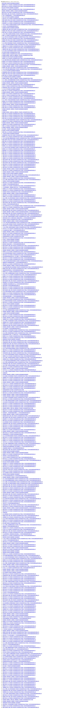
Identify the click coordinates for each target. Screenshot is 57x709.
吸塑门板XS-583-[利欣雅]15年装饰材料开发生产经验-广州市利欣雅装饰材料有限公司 (18, 118)
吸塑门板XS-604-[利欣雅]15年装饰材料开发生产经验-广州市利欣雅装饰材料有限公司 (18, 113)
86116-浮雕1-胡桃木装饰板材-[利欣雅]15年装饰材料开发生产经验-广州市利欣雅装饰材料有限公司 (21, 642)
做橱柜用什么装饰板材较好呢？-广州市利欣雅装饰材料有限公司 (15, 262)
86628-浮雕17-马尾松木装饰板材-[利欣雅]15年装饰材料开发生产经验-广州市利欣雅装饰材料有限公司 (22, 566)
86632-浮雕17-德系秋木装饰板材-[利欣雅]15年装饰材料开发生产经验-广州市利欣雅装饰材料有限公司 (22, 365)
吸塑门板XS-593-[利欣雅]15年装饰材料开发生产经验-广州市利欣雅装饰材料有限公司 (19, 379)
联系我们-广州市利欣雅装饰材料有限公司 (11, 204)
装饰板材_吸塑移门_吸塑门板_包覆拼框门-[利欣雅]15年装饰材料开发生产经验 (17, 55)
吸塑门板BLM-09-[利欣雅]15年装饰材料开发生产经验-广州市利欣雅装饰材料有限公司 (19, 385)
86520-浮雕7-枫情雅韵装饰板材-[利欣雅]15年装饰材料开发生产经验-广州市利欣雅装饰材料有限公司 (22, 309)
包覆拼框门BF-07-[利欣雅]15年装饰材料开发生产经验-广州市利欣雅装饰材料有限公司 (19, 322)
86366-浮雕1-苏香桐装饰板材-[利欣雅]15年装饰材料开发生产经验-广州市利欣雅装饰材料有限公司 (21, 332)
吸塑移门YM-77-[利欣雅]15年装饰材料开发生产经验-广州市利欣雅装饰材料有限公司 (19, 271)
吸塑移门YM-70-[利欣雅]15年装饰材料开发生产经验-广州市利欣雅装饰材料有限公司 (19, 306)
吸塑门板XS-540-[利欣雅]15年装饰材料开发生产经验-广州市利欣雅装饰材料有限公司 (19, 156)
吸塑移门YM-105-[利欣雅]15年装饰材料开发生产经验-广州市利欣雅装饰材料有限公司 (19, 639)
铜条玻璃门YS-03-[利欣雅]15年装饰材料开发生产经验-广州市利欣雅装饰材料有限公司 (19, 23)
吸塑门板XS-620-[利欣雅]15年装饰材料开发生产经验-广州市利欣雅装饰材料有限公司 (19, 409)
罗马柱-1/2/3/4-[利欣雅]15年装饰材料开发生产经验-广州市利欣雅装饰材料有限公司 (19, 567)
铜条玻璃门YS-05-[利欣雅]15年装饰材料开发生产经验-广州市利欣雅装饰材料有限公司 (19, 587)
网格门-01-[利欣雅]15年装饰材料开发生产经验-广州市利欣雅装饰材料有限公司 (17, 35)
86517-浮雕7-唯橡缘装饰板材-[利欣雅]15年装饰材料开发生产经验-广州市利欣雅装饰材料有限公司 (21, 647)
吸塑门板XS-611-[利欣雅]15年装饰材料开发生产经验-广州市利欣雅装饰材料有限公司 (19, 242)
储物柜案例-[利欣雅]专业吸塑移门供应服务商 (11, 339)
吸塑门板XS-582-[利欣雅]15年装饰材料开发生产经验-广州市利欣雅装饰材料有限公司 (19, 695)
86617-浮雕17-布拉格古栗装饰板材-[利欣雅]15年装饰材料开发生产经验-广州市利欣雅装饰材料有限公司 (22, 99)
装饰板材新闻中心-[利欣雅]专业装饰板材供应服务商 (13, 434)
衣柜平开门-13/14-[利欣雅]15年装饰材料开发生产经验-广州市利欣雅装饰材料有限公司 (19, 441)
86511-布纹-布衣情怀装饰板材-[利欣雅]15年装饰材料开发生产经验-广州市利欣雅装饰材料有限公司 (22, 354)
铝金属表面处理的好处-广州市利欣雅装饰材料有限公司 (13, 270)
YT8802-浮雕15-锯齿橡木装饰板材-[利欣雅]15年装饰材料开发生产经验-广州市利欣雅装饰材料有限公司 (22, 33)
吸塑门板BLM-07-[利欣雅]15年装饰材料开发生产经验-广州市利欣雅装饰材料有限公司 (19, 636)
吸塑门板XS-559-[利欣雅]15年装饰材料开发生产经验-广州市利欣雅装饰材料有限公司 (19, 607)
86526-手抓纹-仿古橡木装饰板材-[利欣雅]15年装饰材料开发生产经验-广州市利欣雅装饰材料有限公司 (22, 586)
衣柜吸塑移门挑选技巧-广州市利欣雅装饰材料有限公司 (13, 448)
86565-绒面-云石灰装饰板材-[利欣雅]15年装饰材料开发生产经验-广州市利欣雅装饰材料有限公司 (21, 375)
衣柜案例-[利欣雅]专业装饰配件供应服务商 (10, 27)
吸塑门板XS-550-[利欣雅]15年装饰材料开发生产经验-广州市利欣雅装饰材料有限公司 (19, 380)
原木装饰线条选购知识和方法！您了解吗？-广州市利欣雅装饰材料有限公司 (17, 256)
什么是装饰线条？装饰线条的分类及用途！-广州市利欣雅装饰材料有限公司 (17, 533)
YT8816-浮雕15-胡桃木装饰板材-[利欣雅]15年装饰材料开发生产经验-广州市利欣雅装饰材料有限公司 (22, 227)
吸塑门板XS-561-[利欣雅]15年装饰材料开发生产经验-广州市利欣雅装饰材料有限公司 (19, 521)
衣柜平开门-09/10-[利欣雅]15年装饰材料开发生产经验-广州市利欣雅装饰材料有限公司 (19, 18)
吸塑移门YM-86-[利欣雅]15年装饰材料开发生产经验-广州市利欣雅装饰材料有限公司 (19, 196)
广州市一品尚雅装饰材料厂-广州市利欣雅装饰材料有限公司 (13, 15)
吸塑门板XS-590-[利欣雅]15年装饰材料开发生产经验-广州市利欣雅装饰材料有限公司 (19, 658)
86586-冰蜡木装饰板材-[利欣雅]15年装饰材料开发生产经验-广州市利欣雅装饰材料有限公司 (20, 291)
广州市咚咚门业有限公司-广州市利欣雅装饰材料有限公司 (14, 629)
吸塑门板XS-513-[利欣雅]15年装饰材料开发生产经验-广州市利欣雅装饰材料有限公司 (18, 153)
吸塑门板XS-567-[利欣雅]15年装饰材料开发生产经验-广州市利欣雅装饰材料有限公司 (19, 664)
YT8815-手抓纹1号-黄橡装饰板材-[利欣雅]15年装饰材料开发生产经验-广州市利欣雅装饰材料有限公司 (22, 214)
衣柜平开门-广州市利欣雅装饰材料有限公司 (11, 308)
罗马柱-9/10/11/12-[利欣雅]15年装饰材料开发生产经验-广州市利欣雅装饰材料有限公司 (19, 383)
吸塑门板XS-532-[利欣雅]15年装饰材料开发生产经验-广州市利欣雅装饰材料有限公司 (19, 672)
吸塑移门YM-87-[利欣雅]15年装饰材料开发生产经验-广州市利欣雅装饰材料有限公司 (19, 158)
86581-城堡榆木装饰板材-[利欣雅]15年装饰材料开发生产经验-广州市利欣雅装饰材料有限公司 (21, 656)
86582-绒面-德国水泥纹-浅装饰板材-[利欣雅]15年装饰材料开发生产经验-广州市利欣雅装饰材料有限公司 (23, 267)
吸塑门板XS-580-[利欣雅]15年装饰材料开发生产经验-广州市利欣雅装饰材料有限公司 (19, 610)
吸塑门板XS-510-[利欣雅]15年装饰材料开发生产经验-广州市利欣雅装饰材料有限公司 (19, 596)
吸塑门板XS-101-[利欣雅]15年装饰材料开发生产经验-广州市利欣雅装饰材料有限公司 (19, 426)
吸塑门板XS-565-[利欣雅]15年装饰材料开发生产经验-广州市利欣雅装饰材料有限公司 (19, 549)
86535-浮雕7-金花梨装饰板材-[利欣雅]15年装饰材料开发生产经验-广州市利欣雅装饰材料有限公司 (21, 362)
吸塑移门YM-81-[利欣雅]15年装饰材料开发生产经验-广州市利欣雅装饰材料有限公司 (18, 145)
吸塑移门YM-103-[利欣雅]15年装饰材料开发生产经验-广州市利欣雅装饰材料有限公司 (19, 294)
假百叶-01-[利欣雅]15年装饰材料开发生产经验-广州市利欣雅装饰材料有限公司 (17, 95)
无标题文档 (4, 110)
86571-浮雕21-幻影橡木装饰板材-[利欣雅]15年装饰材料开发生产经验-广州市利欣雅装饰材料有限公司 (22, 371)
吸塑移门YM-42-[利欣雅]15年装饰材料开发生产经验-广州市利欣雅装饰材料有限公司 (19, 188)
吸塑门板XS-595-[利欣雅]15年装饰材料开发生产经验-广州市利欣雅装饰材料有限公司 (18, 115)
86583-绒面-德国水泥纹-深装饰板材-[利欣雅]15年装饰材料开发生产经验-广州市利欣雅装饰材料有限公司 (22, 59)
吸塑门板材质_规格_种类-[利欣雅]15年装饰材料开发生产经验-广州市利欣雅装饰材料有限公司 (20, 13)
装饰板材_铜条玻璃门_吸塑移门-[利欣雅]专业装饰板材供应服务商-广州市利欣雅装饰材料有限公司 (22, 211)
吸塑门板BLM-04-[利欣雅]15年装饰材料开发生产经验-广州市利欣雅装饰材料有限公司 (19, 107)
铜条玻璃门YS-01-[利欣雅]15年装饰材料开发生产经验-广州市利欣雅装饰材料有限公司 (19, 150)
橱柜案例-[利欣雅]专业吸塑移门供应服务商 (11, 537)
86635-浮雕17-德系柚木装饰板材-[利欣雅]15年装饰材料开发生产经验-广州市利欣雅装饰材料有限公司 (22, 357)
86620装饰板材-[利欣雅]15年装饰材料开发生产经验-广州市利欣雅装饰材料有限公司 (19, 421)
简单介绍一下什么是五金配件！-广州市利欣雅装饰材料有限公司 (15, 635)
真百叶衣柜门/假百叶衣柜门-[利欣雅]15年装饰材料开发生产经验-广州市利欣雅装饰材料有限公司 (21, 469)
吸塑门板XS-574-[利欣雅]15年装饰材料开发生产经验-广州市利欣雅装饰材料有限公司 (19, 302)
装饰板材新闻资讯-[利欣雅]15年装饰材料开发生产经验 (13, 236)
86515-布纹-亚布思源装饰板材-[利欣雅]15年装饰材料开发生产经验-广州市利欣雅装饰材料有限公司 (22, 556)
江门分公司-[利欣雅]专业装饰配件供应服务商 (11, 70)
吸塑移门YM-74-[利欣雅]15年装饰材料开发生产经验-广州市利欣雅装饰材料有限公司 (19, 199)
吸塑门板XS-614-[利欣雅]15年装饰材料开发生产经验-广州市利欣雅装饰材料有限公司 (19, 392)
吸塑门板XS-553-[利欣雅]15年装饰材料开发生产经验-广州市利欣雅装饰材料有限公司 (19, 225)
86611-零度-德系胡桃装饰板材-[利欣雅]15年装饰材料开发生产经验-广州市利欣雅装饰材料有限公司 (22, 478)
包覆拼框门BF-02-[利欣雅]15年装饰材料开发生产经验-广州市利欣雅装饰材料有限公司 (19, 102)
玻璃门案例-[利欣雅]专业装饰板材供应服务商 (10, 3)
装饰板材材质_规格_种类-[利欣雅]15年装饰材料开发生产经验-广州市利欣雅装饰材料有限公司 (20, 72)
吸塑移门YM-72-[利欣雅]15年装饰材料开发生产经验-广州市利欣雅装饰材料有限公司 (19, 553)
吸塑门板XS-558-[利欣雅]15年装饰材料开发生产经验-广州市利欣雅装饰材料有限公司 (19, 684)
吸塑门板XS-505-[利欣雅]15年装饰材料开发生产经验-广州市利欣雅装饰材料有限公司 (19, 182)
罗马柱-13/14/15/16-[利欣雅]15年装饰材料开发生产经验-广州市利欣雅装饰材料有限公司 (20, 274)
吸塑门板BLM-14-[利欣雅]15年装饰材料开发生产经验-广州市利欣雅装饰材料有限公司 (19, 626)
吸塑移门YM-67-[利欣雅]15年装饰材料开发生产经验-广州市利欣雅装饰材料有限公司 (19, 276)
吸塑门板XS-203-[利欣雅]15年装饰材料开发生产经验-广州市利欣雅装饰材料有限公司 (19, 316)
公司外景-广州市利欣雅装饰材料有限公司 (10, 26)
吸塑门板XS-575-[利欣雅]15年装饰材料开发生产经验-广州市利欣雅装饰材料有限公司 (19, 662)
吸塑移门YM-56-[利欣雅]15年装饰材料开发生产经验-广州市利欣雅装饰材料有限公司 (18, 58)
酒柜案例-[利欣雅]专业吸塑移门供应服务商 (11, 474)
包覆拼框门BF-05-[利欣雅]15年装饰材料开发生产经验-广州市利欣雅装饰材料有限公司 (18, 4)
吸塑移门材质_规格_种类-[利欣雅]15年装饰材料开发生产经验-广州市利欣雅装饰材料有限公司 (20, 30)
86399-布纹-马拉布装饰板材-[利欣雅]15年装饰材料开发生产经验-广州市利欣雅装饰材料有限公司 (21, 50)
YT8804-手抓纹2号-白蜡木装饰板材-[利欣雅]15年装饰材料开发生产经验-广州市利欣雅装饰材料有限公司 (23, 538)
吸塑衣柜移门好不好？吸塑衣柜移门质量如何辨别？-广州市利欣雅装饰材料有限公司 (19, 217)
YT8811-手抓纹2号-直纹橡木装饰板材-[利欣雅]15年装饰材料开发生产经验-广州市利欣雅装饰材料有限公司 (22, 24)
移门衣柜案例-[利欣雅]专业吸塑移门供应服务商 (11, 76)
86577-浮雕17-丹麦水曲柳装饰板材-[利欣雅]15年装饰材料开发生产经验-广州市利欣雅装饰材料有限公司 (22, 79)
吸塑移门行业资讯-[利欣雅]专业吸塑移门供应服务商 (13, 173)
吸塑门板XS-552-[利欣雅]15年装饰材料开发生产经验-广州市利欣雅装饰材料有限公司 (19, 403)
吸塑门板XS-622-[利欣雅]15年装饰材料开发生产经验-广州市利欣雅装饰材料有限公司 (18, 75)
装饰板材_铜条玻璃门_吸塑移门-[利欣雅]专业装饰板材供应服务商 (14, 10)
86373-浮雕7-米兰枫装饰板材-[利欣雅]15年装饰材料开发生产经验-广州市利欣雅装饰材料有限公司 (21, 320)
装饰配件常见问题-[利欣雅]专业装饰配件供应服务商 (12, 56)
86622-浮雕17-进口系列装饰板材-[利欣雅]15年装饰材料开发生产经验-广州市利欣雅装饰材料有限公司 (22, 688)
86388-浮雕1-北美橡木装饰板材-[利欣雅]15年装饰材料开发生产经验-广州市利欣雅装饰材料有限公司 (22, 216)
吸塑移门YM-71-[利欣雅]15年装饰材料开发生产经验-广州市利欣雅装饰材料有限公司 (18, 98)
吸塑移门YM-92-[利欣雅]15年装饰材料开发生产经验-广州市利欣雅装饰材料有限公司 (18, 84)
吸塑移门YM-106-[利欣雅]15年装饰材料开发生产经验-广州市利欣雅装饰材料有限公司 (19, 520)
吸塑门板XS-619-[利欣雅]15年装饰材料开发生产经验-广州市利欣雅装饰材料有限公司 (19, 170)
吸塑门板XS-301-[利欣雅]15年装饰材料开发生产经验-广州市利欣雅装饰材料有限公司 (19, 501)
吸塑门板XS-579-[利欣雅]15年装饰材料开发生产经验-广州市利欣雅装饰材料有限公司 (19, 673)
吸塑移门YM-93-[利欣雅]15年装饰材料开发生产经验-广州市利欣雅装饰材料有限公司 (19, 185)
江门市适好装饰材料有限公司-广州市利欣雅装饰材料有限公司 (15, 475)
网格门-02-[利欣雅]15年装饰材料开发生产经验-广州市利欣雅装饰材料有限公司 (17, 125)
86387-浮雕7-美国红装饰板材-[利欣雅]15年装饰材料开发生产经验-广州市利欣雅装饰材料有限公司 (21, 179)
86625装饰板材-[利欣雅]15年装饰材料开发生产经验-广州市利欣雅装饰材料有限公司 (19, 514)
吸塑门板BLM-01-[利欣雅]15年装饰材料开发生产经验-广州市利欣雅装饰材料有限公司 (18, 6)
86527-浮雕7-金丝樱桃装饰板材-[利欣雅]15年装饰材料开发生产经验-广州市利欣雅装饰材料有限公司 (22, 524)
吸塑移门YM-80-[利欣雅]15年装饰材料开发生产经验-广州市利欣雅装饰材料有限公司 (18, 61)
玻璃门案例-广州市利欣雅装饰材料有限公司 (11, 285)
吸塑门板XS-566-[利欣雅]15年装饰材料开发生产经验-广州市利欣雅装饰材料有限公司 (19, 233)
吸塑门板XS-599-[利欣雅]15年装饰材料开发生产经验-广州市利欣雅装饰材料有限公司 (19, 589)
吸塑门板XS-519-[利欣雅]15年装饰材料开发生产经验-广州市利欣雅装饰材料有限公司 (19, 668)
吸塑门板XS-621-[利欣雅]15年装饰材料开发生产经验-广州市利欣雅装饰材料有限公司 (19, 349)
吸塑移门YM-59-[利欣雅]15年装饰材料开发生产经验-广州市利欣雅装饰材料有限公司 (18, 148)
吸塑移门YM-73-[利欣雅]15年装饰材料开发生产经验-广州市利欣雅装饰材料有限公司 (19, 440)
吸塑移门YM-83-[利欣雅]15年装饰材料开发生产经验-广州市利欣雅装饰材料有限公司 (18, 136)
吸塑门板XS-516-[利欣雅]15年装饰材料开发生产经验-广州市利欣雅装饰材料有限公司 (19, 578)
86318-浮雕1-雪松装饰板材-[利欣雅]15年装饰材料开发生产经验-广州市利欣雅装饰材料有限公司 (20, 43)
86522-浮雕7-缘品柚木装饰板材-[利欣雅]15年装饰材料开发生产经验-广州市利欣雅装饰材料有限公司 (22, 400)
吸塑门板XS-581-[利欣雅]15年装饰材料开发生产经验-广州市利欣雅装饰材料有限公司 (19, 489)
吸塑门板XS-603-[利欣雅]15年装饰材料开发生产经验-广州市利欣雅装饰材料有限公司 (19, 510)
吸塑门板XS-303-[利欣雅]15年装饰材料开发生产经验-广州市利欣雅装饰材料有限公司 (19, 576)
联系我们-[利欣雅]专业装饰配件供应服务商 (10, 130)
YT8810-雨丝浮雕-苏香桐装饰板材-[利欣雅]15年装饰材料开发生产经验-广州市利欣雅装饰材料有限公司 (23, 360)
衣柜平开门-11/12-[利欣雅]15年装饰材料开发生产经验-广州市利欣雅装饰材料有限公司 (19, 369)
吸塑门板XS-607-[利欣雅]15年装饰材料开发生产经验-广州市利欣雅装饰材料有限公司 (19, 406)
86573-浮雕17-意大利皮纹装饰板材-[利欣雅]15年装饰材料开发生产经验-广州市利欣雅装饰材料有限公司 (23, 481)
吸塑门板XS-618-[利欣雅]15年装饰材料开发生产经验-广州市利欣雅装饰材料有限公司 (18, 105)
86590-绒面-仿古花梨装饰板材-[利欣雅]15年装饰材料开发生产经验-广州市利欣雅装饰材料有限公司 (22, 402)
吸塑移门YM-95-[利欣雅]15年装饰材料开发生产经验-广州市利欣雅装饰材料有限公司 (19, 323)
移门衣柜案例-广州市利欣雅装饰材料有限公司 (12, 328)
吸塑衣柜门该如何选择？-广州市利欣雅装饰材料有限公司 (14, 244)
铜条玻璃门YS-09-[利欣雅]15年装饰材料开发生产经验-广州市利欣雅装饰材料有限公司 (19, 418)
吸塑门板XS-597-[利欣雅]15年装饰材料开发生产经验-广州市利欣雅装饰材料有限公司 (19, 247)
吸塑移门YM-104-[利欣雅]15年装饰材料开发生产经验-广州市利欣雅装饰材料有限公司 (18, 101)
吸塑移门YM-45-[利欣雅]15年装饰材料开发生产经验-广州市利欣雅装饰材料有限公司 (19, 411)
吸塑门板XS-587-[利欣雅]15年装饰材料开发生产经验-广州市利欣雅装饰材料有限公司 (19, 257)
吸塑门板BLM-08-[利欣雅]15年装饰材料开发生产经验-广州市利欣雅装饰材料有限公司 (19, 573)
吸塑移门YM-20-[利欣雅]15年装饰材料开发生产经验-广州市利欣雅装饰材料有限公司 (19, 560)
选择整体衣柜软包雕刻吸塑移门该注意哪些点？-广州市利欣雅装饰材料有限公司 (18, 446)
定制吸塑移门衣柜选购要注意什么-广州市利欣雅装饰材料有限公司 (15, 283)
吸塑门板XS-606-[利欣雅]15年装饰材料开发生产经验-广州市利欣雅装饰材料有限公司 (18, 12)
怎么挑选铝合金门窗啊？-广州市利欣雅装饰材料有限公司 (14, 230)
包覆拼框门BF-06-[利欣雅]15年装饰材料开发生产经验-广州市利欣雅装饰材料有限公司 (19, 464)
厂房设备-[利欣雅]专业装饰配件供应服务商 (10, 133)
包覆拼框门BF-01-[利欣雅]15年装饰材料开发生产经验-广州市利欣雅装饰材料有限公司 (19, 609)
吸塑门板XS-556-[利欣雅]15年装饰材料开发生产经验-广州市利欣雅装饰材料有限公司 (18, 47)
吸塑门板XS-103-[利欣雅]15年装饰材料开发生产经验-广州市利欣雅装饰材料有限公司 (19, 509)
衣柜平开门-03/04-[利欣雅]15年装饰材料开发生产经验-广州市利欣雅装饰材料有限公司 (19, 601)
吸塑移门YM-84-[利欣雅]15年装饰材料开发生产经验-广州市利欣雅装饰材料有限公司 (19, 650)
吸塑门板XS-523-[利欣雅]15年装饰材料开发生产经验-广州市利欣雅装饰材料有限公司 (19, 458)
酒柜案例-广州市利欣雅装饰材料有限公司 (11, 455)
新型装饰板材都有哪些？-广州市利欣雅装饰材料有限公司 (14, 296)
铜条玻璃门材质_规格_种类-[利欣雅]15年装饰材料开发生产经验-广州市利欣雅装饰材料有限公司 (21, 343)
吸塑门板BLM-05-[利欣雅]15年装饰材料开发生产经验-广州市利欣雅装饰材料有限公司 (19, 432)
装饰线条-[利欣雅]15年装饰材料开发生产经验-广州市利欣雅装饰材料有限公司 (18, 659)
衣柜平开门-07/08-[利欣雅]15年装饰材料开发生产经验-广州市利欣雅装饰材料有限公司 (19, 593)
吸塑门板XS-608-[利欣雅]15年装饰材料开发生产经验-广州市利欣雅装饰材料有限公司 (19, 420)
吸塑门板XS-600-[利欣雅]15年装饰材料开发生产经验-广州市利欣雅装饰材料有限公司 (19, 561)
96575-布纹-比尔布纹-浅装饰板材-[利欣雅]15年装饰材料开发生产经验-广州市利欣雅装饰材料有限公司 (22, 558)
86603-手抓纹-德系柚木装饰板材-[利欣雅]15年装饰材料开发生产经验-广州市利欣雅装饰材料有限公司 (22, 348)
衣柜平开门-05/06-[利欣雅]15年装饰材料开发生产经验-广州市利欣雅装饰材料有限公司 (19, 228)
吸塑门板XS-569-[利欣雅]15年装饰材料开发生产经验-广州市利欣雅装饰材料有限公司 (19, 194)
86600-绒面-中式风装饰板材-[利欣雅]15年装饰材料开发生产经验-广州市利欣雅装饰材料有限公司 (21, 397)
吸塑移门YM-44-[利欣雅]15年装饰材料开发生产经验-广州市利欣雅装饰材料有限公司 (19, 438)
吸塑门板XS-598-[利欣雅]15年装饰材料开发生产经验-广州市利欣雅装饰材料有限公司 (18, 144)
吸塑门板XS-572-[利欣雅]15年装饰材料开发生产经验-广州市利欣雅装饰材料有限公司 (19, 682)
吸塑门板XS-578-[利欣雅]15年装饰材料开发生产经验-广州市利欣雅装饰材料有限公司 (19, 164)
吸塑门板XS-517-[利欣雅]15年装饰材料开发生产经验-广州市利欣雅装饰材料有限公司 (19, 277)
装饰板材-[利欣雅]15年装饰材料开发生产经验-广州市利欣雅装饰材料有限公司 (17, 53)
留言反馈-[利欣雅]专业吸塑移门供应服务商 (10, 7)
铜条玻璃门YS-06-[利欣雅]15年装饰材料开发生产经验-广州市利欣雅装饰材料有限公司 (19, 337)
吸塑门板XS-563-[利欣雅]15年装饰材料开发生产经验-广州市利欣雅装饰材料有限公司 (19, 155)
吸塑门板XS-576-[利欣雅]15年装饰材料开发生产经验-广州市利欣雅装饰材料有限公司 (19, 425)
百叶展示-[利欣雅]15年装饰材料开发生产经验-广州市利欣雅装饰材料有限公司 (18, 652)
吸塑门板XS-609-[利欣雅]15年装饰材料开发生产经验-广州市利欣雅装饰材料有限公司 (19, 248)
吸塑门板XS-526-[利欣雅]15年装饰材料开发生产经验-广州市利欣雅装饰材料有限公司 (19, 590)
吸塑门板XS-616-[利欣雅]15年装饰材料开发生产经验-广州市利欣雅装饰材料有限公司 (19, 161)
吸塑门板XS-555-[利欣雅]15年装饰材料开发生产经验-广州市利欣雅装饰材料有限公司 (19, 532)
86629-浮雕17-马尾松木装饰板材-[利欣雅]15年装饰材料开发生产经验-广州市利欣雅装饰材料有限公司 (21, 64)
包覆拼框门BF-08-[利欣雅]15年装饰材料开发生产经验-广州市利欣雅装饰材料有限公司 (19, 124)
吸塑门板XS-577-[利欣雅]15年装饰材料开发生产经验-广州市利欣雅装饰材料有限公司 (19, 627)
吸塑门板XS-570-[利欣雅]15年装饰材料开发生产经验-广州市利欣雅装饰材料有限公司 (19, 405)
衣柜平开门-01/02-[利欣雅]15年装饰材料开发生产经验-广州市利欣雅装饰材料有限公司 (19, 606)
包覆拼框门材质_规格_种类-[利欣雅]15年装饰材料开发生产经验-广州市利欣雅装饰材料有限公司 (20, 29)
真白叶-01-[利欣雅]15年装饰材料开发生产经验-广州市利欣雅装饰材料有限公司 (17, 85)
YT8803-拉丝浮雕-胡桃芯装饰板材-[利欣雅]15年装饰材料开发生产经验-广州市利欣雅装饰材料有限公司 (23, 260)
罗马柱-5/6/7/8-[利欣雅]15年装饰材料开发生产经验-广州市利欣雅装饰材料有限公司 (19, 529)
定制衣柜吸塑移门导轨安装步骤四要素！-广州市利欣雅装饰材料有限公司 (17, 618)
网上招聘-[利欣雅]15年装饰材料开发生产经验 (11, 52)
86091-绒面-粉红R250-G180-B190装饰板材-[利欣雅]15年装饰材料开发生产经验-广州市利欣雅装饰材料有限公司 (24, 205)
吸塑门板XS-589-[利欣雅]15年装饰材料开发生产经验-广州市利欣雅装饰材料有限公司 (18, 38)
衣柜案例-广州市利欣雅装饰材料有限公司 (11, 184)
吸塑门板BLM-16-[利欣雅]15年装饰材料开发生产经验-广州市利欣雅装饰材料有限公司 (19, 500)
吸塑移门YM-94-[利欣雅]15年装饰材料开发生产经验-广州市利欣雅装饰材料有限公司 (19, 351)
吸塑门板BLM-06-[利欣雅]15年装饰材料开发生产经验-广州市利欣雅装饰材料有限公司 (19, 487)
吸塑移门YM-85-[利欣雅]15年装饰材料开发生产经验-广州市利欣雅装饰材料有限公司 (18, 62)
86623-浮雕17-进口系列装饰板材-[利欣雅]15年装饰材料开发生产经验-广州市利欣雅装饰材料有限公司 (22, 197)
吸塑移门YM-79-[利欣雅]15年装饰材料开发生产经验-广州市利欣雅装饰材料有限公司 (19, 356)
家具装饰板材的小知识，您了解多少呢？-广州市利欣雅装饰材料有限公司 (17, 334)
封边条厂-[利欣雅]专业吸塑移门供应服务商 (11, 239)
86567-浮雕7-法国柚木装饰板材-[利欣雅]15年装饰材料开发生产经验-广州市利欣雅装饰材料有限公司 (22, 581)
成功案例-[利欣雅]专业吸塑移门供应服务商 (11, 240)
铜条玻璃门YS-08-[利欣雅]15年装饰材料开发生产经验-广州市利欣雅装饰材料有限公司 (19, 282)
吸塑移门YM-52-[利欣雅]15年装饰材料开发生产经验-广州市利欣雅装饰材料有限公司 (19, 178)
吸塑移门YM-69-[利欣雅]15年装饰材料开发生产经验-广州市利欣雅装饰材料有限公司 (19, 165)
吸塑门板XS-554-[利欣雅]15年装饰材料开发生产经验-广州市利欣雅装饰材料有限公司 (19, 237)
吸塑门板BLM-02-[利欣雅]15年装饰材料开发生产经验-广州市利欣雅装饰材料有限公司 (19, 21)
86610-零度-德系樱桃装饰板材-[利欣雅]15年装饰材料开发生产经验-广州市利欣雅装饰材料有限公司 (22, 480)
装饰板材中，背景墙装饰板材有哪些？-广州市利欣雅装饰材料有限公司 (16, 412)
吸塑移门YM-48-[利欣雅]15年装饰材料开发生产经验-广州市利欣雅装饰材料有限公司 (19, 299)
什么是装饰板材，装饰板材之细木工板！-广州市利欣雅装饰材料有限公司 (17, 187)
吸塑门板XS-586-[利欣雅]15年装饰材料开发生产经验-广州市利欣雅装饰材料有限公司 (19, 254)
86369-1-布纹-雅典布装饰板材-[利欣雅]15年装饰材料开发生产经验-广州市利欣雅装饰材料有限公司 (21, 44)
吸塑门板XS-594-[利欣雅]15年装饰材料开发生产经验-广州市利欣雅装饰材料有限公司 (19, 579)
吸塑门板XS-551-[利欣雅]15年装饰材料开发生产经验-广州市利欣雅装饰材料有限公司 (19, 437)
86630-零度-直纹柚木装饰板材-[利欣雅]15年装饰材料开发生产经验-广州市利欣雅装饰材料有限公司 (21, 81)
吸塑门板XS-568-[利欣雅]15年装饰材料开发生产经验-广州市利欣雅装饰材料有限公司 (19, 444)
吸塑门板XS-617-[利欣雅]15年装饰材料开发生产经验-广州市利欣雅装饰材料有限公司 (19, 535)
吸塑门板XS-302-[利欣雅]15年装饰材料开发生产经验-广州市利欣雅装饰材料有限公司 (18, 32)
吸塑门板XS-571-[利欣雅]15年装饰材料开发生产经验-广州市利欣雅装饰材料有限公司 (19, 288)
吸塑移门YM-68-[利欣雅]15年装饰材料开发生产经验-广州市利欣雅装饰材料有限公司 (18, 93)
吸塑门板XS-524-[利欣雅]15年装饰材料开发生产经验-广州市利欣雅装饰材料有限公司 (19, 612)
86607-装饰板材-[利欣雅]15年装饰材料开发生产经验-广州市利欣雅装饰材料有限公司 (19, 472)
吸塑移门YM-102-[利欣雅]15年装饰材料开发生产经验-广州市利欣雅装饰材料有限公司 (18, 41)
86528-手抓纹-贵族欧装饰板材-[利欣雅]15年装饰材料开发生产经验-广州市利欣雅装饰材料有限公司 (22, 518)
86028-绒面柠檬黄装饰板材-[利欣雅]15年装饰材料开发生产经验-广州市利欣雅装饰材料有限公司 (21, 555)
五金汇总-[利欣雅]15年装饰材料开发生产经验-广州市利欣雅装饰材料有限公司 (18, 457)
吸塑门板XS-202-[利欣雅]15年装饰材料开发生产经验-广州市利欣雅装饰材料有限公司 (18, 96)
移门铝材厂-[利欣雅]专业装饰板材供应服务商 (11, 128)
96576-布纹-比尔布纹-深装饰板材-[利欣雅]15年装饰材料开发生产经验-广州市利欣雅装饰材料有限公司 (22, 147)
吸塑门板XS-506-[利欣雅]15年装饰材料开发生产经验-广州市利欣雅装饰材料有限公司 (19, 398)
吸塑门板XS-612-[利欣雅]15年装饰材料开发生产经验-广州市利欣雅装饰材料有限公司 (18, 9)
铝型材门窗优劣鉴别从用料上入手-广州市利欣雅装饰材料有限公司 (15, 649)
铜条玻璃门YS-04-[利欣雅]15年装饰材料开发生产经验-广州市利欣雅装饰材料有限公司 (19, 497)
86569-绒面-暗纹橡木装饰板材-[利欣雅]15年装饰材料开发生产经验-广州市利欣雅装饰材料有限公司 (22, 460)
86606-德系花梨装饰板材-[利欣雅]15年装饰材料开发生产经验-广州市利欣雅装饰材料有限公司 (21, 253)
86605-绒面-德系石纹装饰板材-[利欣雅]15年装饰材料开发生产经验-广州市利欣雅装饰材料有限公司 (22, 498)
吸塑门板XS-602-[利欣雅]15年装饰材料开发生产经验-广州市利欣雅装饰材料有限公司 (19, 263)
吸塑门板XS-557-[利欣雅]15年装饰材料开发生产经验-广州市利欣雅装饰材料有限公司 (19, 541)
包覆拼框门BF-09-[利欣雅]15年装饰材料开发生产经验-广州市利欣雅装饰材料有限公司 (19, 121)
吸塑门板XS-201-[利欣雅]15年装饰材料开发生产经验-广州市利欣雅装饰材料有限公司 (19, 698)
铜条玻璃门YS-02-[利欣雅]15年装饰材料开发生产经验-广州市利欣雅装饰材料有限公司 (19, 190)
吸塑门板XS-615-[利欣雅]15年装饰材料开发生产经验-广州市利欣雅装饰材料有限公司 (19, 466)
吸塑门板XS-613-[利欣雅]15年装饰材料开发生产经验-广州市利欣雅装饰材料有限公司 (19, 305)
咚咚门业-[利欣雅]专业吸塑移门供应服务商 (10, 16)
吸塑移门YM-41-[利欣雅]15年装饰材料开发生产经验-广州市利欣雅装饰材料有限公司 (19, 314)
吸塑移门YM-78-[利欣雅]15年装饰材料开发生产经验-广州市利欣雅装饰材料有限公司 (18, 142)
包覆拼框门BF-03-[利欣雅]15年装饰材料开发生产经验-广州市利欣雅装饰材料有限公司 (19, 319)
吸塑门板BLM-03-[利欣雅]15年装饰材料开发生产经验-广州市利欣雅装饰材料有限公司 (19, 116)
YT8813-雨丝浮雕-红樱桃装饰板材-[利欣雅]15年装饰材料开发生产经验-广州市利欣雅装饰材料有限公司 (22, 69)
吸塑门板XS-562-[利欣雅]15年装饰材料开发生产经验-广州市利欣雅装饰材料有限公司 (19, 279)
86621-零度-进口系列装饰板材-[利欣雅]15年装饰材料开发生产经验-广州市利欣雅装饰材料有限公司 (21, 36)
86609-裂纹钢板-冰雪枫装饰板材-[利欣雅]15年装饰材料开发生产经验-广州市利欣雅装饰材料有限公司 (22, 603)
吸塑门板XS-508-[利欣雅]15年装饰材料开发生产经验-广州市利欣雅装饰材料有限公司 (19, 546)
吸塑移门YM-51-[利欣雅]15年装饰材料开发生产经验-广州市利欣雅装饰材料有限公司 (19, 336)
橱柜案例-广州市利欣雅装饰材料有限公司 (11, 526)
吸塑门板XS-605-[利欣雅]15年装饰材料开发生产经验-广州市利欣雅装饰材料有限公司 (19, 201)
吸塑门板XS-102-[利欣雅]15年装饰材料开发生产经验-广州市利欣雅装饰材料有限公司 (18, 132)
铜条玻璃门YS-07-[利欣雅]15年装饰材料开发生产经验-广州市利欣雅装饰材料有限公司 (19, 463)
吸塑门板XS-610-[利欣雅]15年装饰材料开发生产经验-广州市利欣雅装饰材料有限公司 (19, 583)
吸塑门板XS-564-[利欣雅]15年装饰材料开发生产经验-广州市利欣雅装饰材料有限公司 (18, 151)
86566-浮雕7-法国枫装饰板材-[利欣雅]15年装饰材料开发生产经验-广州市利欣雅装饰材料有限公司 (21, 443)
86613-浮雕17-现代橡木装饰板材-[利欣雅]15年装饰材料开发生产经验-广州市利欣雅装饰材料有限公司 (22, 563)
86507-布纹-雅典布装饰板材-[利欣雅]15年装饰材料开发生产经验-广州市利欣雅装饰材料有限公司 (21, 435)
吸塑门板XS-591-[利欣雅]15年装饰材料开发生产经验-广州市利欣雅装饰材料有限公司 (18, 90)
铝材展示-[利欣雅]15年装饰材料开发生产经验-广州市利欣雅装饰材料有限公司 (18, 219)
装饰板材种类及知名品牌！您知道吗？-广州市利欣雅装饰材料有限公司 (16, 661)
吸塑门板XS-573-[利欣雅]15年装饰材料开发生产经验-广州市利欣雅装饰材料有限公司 (19, 598)
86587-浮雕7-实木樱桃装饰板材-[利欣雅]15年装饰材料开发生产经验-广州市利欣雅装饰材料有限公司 (22, 273)
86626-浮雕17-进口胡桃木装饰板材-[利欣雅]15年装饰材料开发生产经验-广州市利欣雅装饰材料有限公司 (23, 483)
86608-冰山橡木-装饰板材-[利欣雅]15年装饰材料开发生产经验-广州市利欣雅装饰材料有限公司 (21, 224)
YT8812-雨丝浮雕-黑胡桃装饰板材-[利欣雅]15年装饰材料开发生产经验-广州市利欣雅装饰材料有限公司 (22, 119)
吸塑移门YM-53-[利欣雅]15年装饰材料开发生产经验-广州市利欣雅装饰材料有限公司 (19, 638)
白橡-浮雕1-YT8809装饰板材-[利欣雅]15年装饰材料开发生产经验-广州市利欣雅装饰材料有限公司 (21, 329)
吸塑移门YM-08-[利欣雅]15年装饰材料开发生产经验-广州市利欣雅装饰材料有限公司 (19, 621)
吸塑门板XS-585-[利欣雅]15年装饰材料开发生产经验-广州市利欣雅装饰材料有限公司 (18, 141)
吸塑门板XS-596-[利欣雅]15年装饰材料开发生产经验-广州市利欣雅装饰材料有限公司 (19, 167)
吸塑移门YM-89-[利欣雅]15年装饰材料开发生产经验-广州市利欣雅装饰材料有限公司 (19, 667)
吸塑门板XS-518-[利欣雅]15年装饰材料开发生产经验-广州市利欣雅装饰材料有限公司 (19, 366)
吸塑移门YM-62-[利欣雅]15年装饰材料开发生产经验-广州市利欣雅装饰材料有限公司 (19, 429)
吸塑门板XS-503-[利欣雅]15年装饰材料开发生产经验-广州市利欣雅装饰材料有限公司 (19, 331)
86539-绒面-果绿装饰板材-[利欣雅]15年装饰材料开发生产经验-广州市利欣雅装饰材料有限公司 (21, 300)
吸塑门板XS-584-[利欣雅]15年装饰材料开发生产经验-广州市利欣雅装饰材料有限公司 (19, 495)
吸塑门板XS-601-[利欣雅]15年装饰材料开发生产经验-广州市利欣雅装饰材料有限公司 (19, 259)
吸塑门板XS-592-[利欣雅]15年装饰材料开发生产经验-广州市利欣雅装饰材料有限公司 (19, 286)
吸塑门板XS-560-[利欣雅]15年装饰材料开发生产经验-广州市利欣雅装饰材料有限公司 (19, 544)
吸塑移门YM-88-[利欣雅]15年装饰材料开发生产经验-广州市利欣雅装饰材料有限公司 (19, 251)
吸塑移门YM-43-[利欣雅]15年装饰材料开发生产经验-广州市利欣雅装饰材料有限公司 (19, 471)
